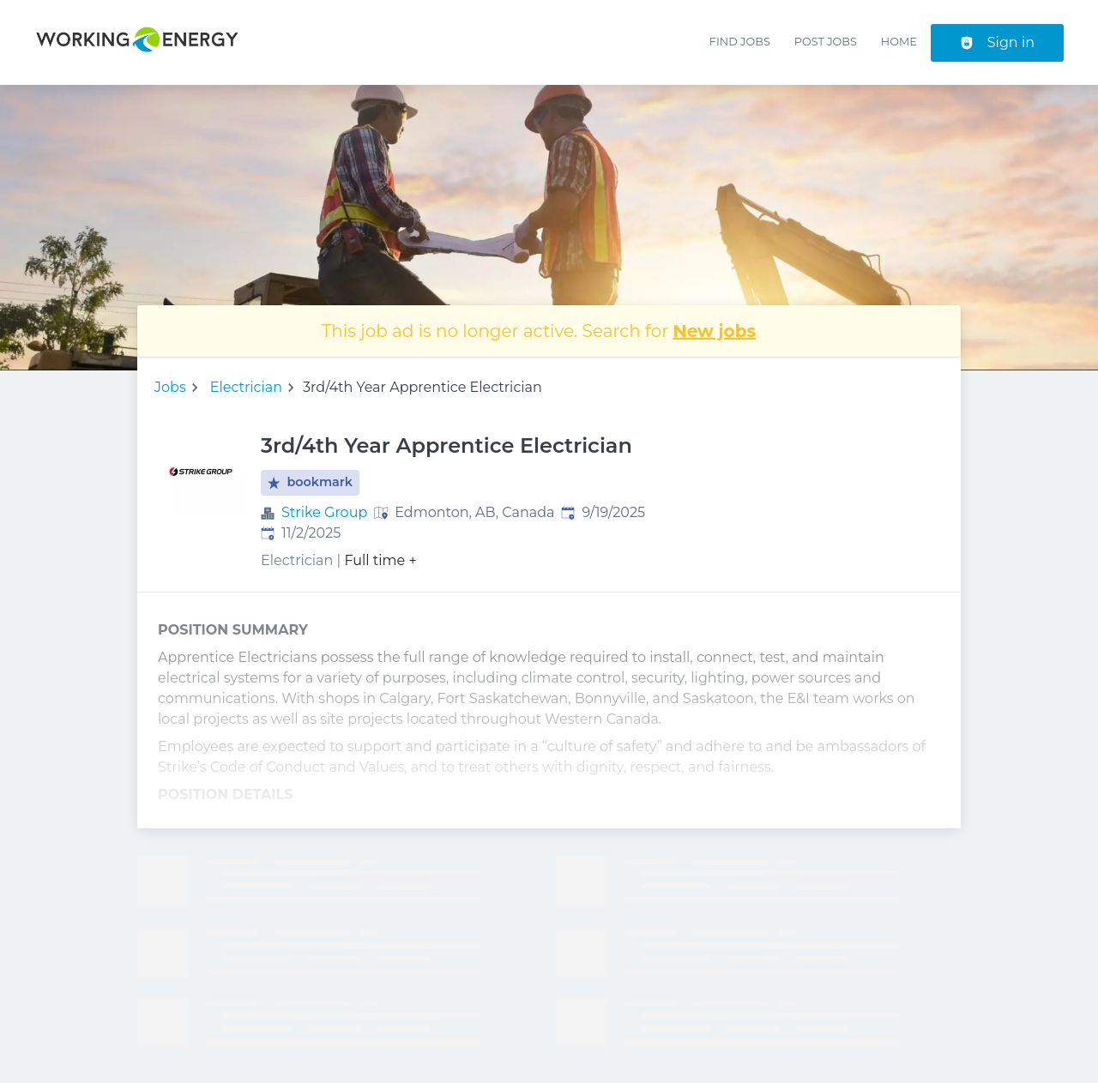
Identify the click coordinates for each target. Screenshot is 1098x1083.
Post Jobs (825, 41)
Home (899, 41)
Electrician (246, 387)
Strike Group (324, 512)
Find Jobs (739, 41)
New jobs (715, 331)
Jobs (170, 387)
